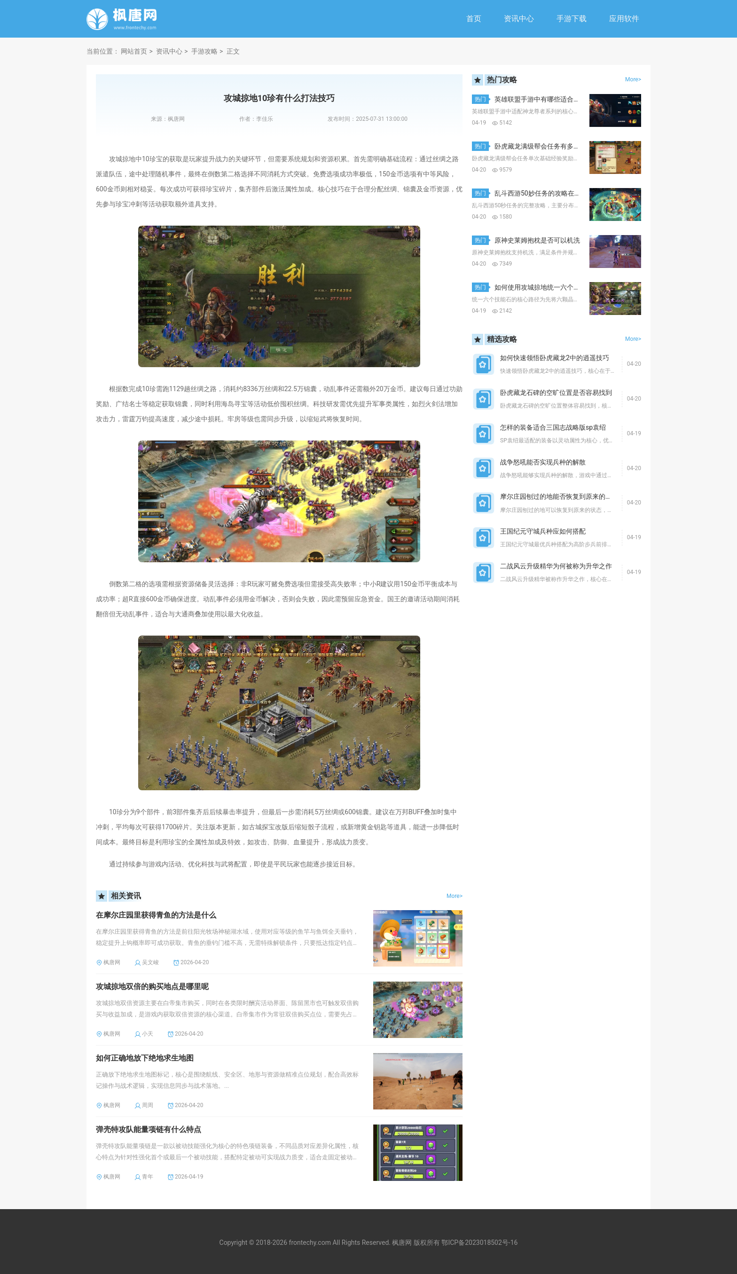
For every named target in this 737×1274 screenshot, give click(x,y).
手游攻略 (204, 51)
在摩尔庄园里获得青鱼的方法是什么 (156, 915)
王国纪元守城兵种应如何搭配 (543, 531)
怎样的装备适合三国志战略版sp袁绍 (553, 427)
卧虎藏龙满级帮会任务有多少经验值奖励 (553, 146)
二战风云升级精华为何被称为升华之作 (556, 566)
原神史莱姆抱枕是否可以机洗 (537, 240)
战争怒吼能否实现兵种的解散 (543, 462)
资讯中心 (519, 18)
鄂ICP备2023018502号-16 (479, 1242)
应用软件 (624, 18)
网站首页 (134, 51)
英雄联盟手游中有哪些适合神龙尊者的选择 (556, 99)
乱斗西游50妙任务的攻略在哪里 (541, 193)
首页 (473, 18)
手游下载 (572, 18)
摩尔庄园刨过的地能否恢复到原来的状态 (559, 496)
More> (455, 896)
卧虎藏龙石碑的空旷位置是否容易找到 (556, 392)
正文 (233, 51)
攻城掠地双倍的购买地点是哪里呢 (152, 986)
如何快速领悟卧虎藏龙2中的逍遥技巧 (554, 358)
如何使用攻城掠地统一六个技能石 (543, 287)
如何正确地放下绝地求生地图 (145, 1058)
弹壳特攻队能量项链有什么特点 (148, 1129)
